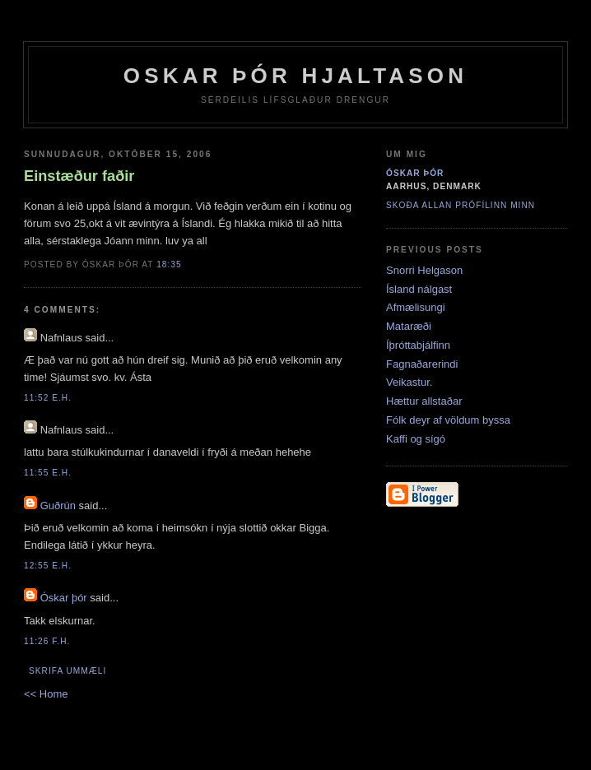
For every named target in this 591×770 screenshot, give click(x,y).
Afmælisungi (415, 307)
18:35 (168, 264)
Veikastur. (409, 382)
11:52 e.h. (48, 397)
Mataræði (408, 326)
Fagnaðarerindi (422, 364)
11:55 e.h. (48, 472)
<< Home (45, 694)
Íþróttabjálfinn (418, 345)
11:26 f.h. (47, 641)
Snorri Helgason (424, 270)
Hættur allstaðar (424, 401)
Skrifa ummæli (67, 670)
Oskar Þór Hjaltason (295, 75)
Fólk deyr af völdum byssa (448, 420)
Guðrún (58, 505)
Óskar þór (63, 597)
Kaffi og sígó (415, 439)
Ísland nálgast (419, 289)
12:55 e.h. (48, 565)
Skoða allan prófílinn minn (460, 205)
